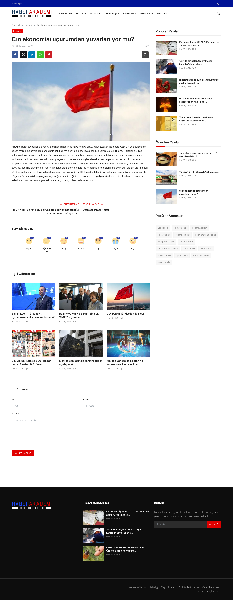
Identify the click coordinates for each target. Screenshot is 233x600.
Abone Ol (214, 524)
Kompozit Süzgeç (166, 241)
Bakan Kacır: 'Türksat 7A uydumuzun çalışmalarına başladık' (33, 315)
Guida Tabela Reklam (168, 248)
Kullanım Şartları (138, 587)
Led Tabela (163, 227)
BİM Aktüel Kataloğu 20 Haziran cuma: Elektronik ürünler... (31, 362)
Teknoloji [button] (112, 13)
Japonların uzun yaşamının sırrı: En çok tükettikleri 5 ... (198, 155)
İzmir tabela (189, 248)
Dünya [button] (95, 13)
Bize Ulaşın (17, 3)
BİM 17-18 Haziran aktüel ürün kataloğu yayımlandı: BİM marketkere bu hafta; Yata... (46, 211)
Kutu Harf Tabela (201, 255)
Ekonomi (28, 25)
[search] (218, 13)
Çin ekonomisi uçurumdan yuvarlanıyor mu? (193, 192)
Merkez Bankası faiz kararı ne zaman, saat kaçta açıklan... (125, 362)
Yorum (15, 413)
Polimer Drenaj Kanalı (205, 234)
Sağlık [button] (162, 13)
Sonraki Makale (93, 204)
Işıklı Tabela (182, 255)
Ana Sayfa (65, 13)
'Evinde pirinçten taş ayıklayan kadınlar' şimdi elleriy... (196, 62)
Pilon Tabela (206, 248)
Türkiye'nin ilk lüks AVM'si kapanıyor (199, 172)
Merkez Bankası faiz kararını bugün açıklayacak (81, 362)
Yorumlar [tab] (22, 389)
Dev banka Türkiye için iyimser (125, 313)
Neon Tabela (164, 262)
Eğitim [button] (81, 13)
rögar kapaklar (182, 234)
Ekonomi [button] (130, 13)
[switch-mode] (218, 3)
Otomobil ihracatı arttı (96, 209)
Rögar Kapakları (199, 227)
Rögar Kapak (164, 234)
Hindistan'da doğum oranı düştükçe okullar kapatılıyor (199, 81)
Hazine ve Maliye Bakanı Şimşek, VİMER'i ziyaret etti (79, 315)
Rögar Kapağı (180, 227)
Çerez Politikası (210, 587)
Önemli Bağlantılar (208, 591)
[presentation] (36, 440)
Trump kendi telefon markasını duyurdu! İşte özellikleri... (196, 119)
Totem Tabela (164, 255)
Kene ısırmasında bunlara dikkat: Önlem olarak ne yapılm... (125, 549)
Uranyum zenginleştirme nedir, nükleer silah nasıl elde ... (196, 100)
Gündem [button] (146, 13)
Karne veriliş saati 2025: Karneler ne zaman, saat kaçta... (199, 44)
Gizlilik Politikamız (189, 587)
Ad (13, 399)
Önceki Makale (69, 204)
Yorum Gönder (23, 452)
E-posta (87, 399)
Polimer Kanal (186, 241)
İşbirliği (154, 587)
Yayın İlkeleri (168, 587)
